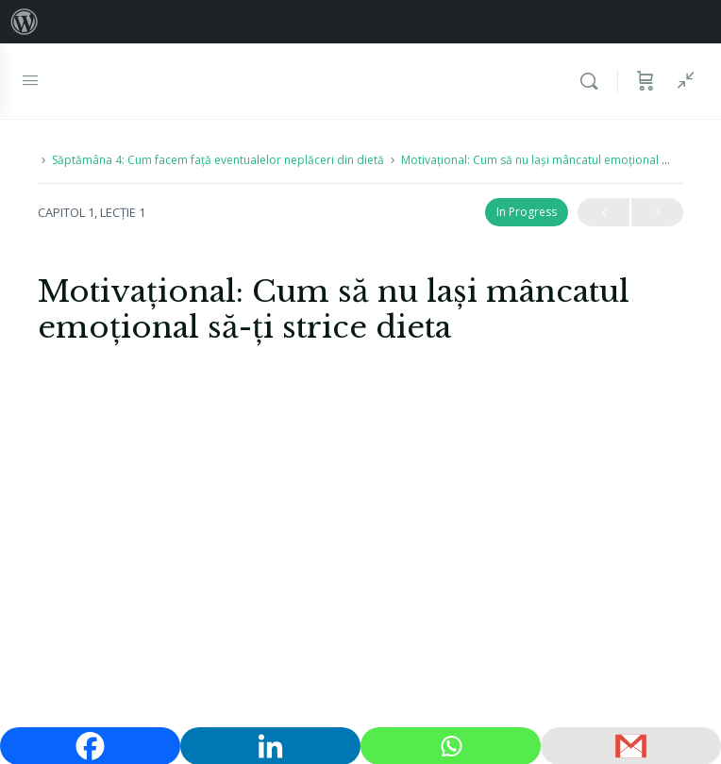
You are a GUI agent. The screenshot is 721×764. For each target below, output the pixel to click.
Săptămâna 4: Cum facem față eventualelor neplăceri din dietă (218, 160)
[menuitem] (24, 21)
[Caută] (594, 81)
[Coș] (645, 81)
